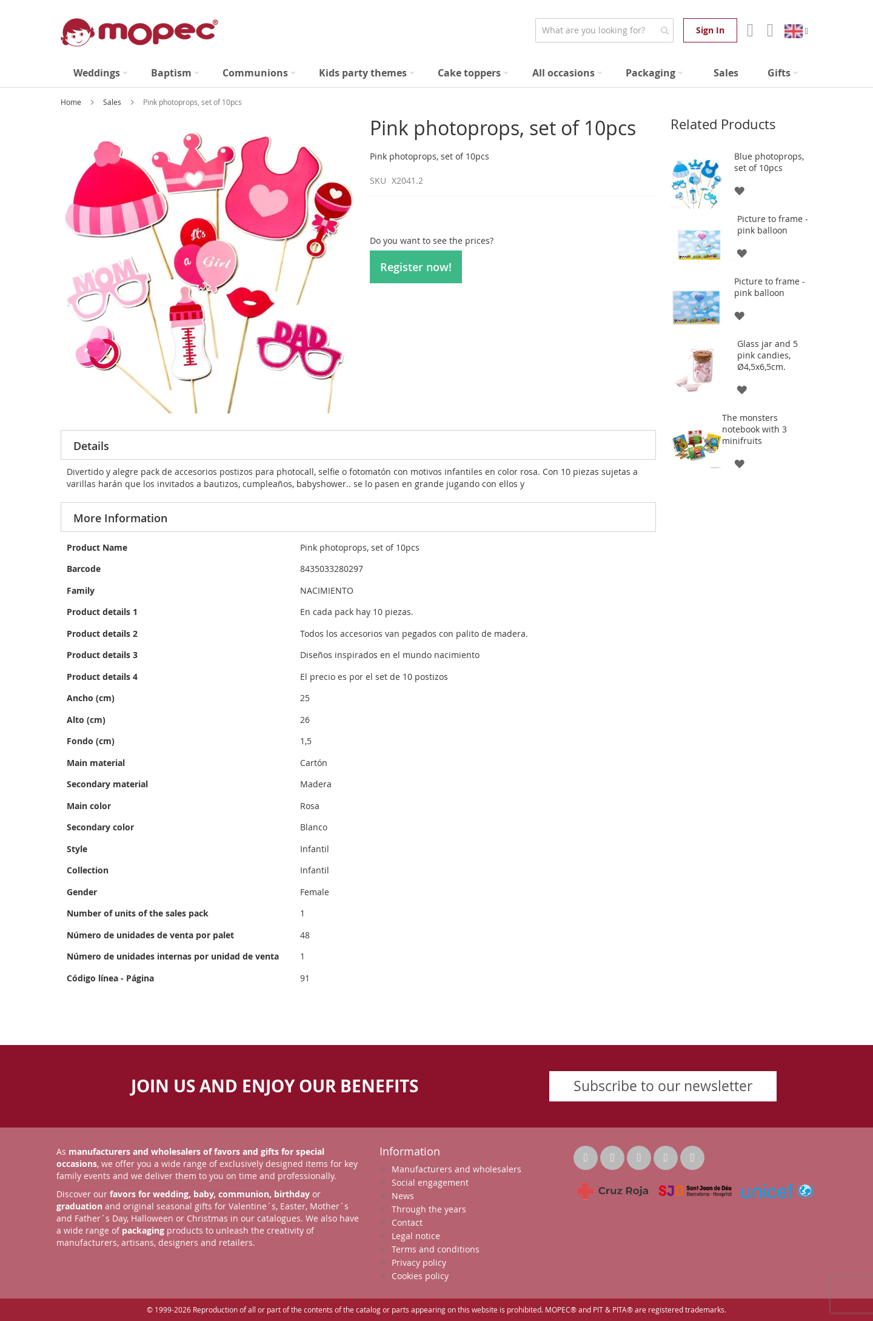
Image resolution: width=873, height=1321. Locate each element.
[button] (738, 190)
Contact (407, 1222)
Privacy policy (419, 1262)
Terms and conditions (436, 1249)
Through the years (429, 1209)
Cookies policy (420, 1276)
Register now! (416, 267)
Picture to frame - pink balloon (772, 224)
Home (72, 102)
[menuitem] (100, 73)
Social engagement (430, 1182)
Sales (113, 102)
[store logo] (139, 32)
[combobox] (604, 30)
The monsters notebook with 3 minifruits (754, 429)
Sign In (710, 30)
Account (749, 30)
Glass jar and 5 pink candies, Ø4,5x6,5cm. (767, 355)
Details (91, 446)
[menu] (436, 73)
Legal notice (416, 1236)
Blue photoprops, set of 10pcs (769, 161)
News (403, 1196)
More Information (120, 518)
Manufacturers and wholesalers (456, 1169)
